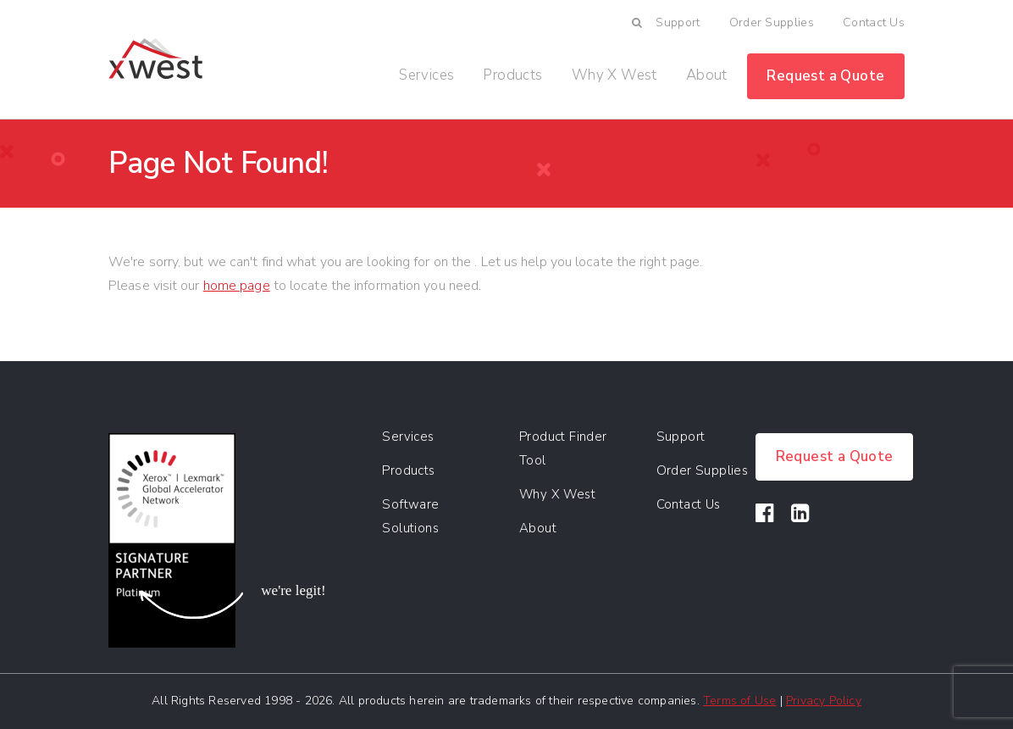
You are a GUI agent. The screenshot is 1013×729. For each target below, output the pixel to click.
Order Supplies (771, 22)
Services (426, 75)
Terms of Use (739, 701)
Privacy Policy (823, 701)
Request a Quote (825, 76)
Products (512, 75)
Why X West (614, 75)
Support (678, 22)
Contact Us (874, 22)
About (707, 75)
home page (236, 285)
